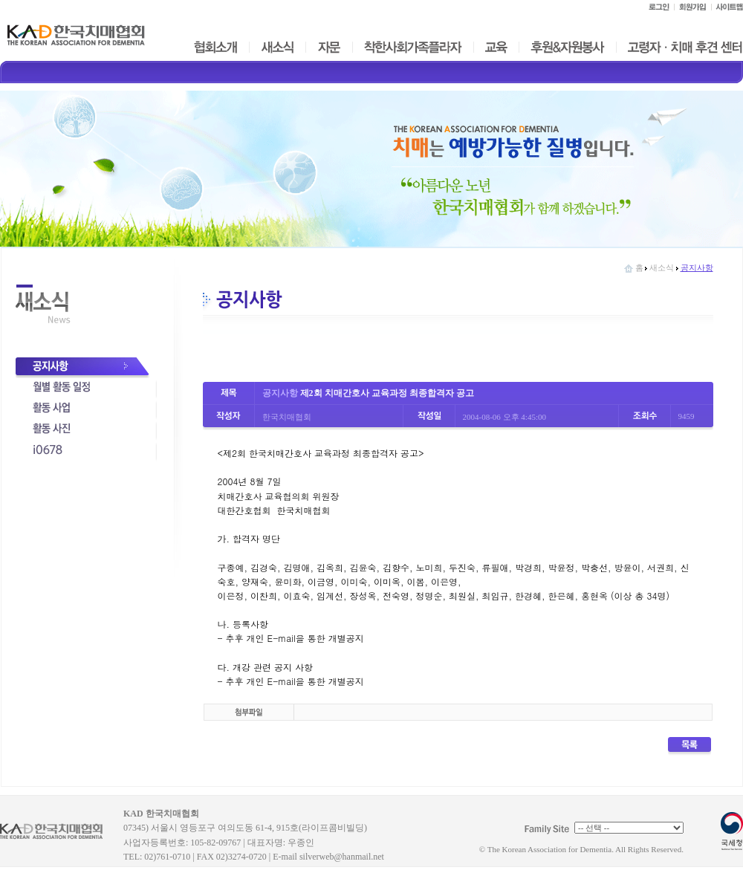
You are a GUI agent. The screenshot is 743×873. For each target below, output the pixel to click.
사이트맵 (726, 6)
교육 (495, 47)
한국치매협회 (76, 35)
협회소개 (215, 47)
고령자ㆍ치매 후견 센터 (684, 47)
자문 (329, 47)
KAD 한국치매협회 (58, 836)
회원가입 (692, 6)
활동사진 (86, 430)
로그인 (658, 6)
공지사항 (86, 367)
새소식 (277, 47)
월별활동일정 (86, 388)
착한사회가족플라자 (412, 47)
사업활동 (86, 409)
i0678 (86, 451)
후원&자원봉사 (567, 47)
